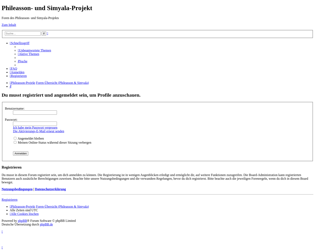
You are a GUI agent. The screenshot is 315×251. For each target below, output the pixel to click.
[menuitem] (34, 50)
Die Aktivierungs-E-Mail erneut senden (38, 131)
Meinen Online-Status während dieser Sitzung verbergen (52, 142)
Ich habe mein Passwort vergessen (35, 127)
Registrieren (9, 199)
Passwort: (11, 119)
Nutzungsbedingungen (17, 189)
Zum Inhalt (9, 25)
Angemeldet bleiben (29, 138)
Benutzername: (15, 108)
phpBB (22, 220)
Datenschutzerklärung (50, 189)
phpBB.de (46, 224)
